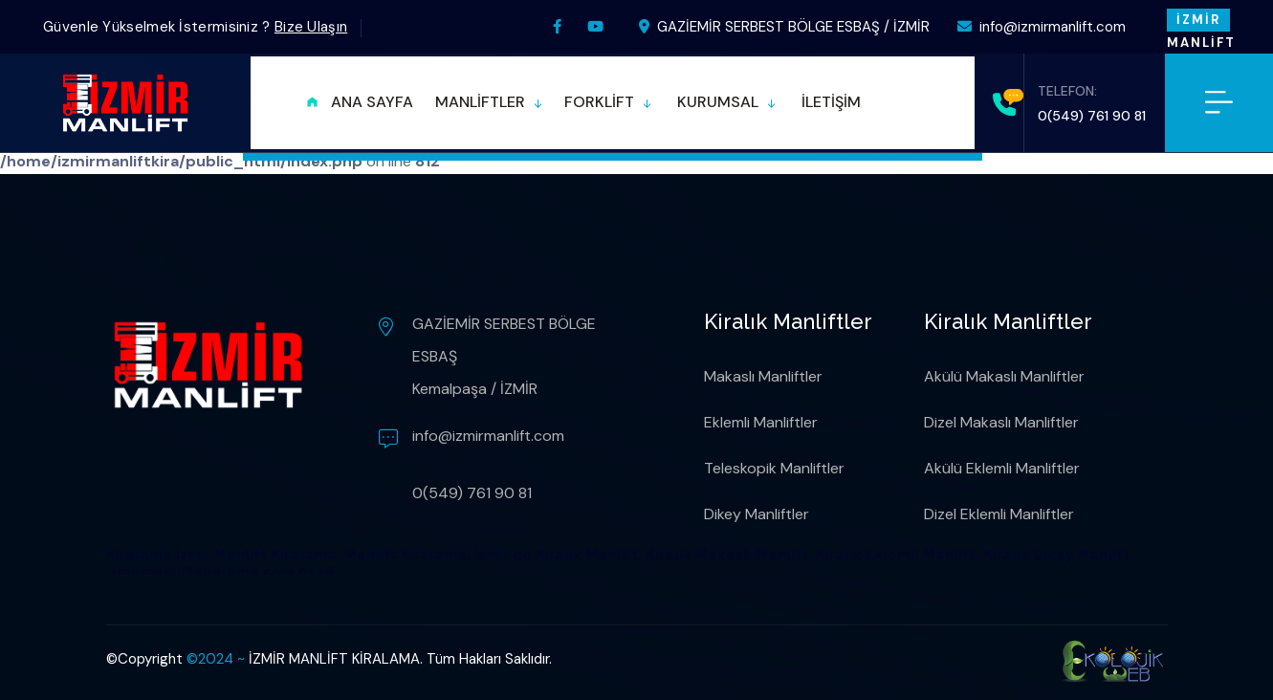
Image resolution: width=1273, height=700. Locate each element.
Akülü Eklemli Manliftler (1002, 468)
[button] (488, 102)
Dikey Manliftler (756, 514)
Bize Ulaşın (310, 26)
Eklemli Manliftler (761, 422)
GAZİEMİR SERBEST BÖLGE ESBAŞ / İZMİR (784, 26)
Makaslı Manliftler (763, 376)
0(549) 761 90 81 (1092, 115)
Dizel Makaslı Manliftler (1001, 422)
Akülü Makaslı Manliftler (1004, 376)
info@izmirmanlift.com (1041, 26)
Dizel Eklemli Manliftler (999, 514)
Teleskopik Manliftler (774, 468)
